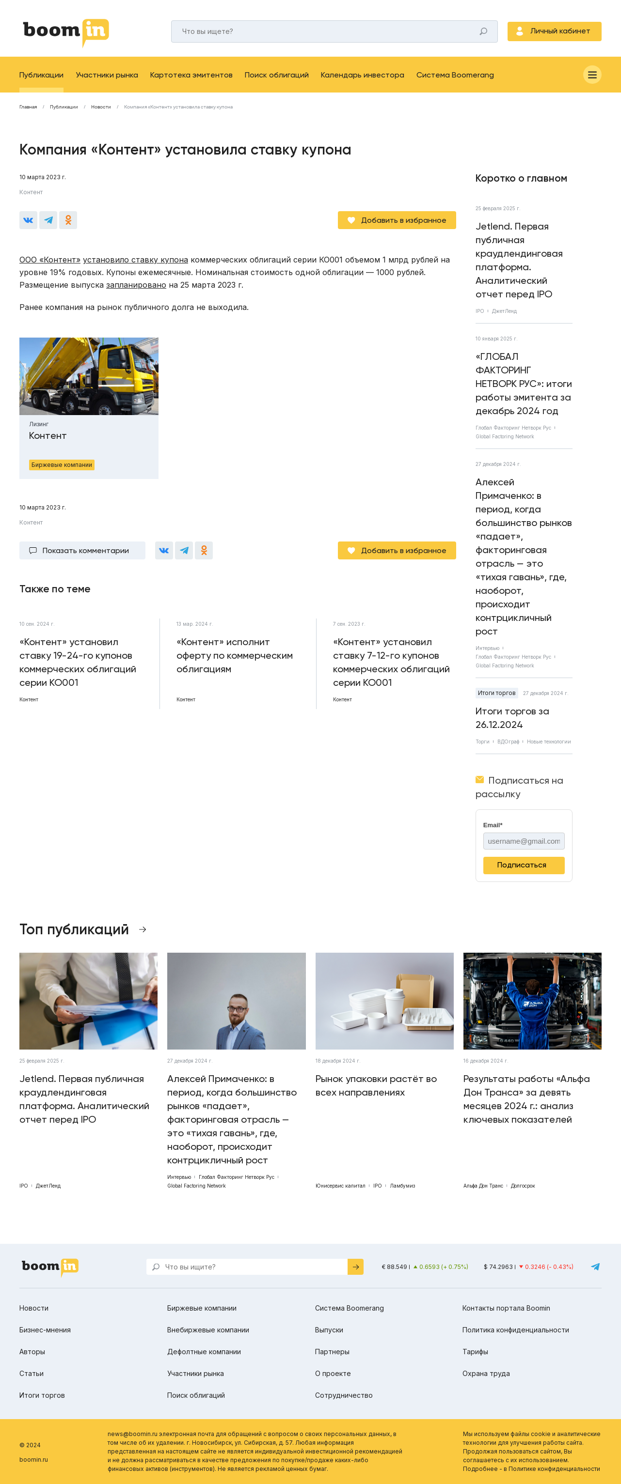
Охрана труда (486, 1373)
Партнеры (332, 1351)
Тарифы (475, 1351)
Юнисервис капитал (341, 1185)
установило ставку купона (135, 259)
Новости (101, 107)
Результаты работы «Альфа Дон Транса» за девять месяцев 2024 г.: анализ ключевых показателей (526, 1099)
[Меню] (592, 74)
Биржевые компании (202, 1308)
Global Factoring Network (505, 436)
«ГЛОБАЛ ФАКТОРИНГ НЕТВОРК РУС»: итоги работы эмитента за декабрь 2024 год (524, 384)
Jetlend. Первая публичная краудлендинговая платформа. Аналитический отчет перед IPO (519, 260)
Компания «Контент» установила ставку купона (178, 107)
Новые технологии (549, 741)
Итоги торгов (497, 692)
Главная (28, 107)
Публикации (41, 74)
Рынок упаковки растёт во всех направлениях (376, 1085)
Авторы (32, 1351)
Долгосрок (523, 1185)
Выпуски (329, 1330)
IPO (480, 311)
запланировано (136, 285)
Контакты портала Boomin (506, 1308)
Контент (31, 192)
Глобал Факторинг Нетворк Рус (513, 427)
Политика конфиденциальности (515, 1330)
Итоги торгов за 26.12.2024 (512, 717)
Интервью (487, 648)
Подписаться (521, 864)
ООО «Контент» (49, 259)
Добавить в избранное (403, 220)
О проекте (333, 1373)
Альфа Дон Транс (483, 1185)
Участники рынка (107, 74)
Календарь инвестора (362, 74)
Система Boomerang (455, 74)
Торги (483, 741)
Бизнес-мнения (45, 1330)
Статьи (31, 1373)
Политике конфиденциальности (554, 1468)
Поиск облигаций (277, 74)
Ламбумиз (402, 1185)
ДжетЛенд (504, 311)
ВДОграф (508, 741)
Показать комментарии (86, 550)
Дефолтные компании (204, 1351)
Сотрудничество (344, 1395)
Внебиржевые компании (208, 1330)
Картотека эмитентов (191, 74)
